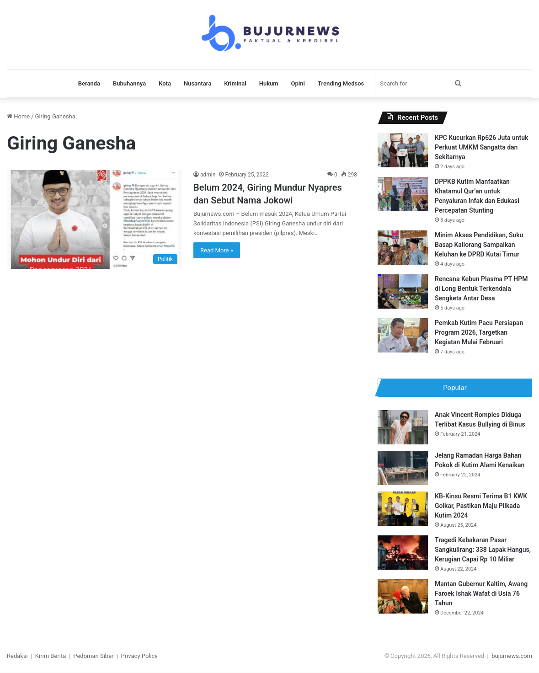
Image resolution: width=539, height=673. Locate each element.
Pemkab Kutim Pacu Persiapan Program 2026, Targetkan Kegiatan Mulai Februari (479, 332)
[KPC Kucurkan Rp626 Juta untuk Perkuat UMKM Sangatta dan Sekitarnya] (403, 150)
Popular (455, 388)
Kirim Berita (50, 656)
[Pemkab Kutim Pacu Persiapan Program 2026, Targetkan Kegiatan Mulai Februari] (403, 335)
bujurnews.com (511, 656)
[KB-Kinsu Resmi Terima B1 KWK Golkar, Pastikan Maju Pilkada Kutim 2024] (403, 509)
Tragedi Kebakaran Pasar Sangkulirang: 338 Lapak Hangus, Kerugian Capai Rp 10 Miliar (483, 550)
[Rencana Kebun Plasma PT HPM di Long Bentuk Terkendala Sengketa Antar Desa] (403, 291)
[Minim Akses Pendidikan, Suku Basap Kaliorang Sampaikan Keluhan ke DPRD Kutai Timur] (403, 247)
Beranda (89, 83)
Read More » (216, 250)
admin (207, 174)
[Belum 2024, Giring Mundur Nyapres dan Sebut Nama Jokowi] (94, 219)
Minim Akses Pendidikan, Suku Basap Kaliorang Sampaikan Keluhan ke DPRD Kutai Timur (479, 244)
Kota (165, 83)
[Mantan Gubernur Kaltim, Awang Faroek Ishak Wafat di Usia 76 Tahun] (403, 597)
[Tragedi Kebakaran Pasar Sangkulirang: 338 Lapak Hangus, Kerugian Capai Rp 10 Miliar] (403, 553)
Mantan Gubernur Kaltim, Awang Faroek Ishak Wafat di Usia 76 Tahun (481, 594)
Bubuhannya (129, 83)
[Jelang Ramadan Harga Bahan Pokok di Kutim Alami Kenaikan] (403, 468)
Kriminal (235, 83)
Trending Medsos (341, 83)
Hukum (268, 83)
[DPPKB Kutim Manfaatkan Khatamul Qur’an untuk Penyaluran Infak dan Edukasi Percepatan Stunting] (403, 194)
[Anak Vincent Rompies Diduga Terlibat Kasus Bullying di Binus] (403, 428)
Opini (298, 83)
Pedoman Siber (93, 656)
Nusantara (197, 83)
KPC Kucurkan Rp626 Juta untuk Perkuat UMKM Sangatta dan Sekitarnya (481, 147)
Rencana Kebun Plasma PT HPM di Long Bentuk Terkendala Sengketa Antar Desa (481, 288)
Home (18, 116)
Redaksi (17, 656)
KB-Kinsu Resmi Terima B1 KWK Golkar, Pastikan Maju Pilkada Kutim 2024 (481, 506)
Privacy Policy (139, 656)
